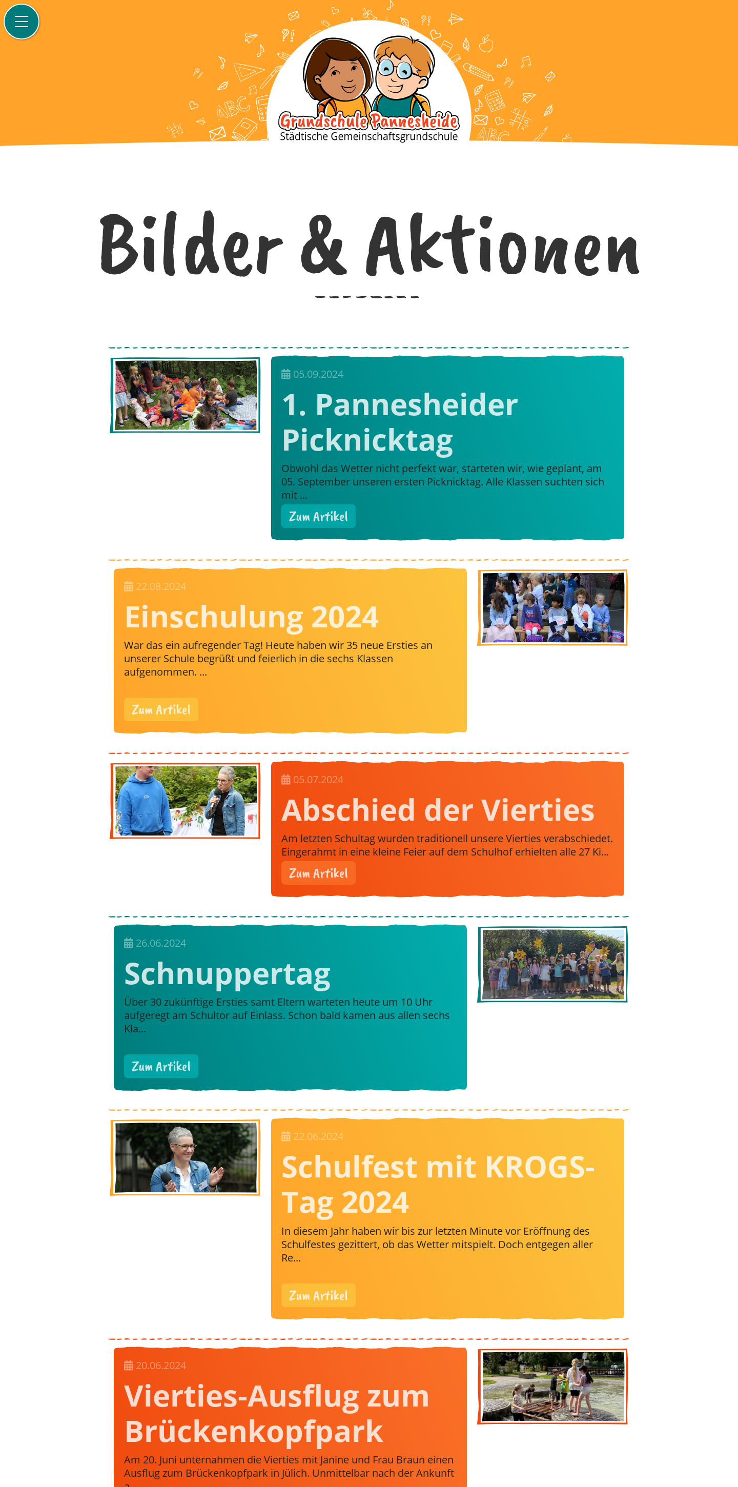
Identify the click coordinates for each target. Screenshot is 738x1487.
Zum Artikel (318, 516)
